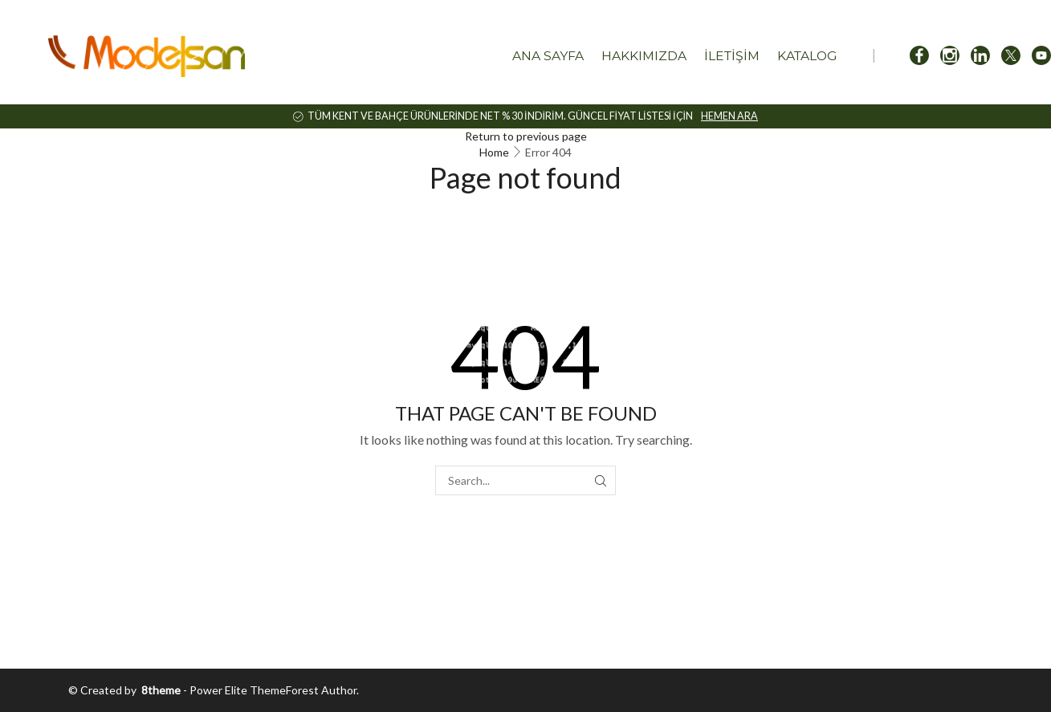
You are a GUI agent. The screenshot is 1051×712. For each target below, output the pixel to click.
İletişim (732, 55)
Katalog (807, 55)
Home (494, 152)
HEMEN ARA (729, 116)
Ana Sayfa (548, 55)
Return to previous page (526, 136)
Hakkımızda (643, 55)
